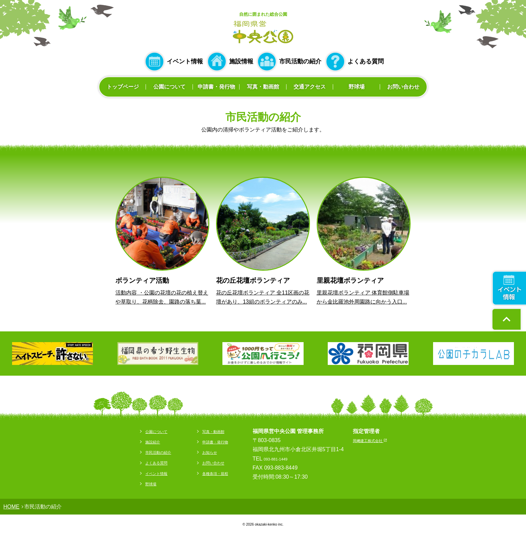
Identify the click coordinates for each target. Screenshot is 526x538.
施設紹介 (137, 441)
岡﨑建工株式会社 (381, 440)
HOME (11, 506)
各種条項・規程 (212, 473)
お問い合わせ (403, 87)
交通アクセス (310, 87)
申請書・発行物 (216, 87)
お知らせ (204, 452)
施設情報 (241, 61)
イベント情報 (185, 61)
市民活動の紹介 (300, 61)
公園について (169, 87)
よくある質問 (366, 61)
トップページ (123, 87)
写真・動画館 (263, 87)
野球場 (357, 87)
